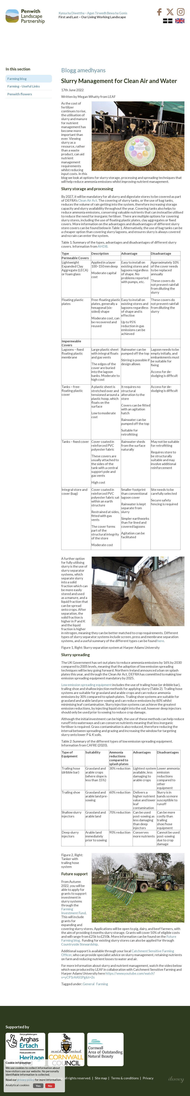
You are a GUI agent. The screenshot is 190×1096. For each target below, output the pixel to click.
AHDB (102, 246)
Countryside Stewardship (79, 944)
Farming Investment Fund (73, 911)
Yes (38, 1085)
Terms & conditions (125, 1078)
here (160, 641)
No (50, 1085)
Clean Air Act (87, 200)
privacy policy (25, 1079)
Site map (101, 1078)
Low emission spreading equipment (86, 685)
